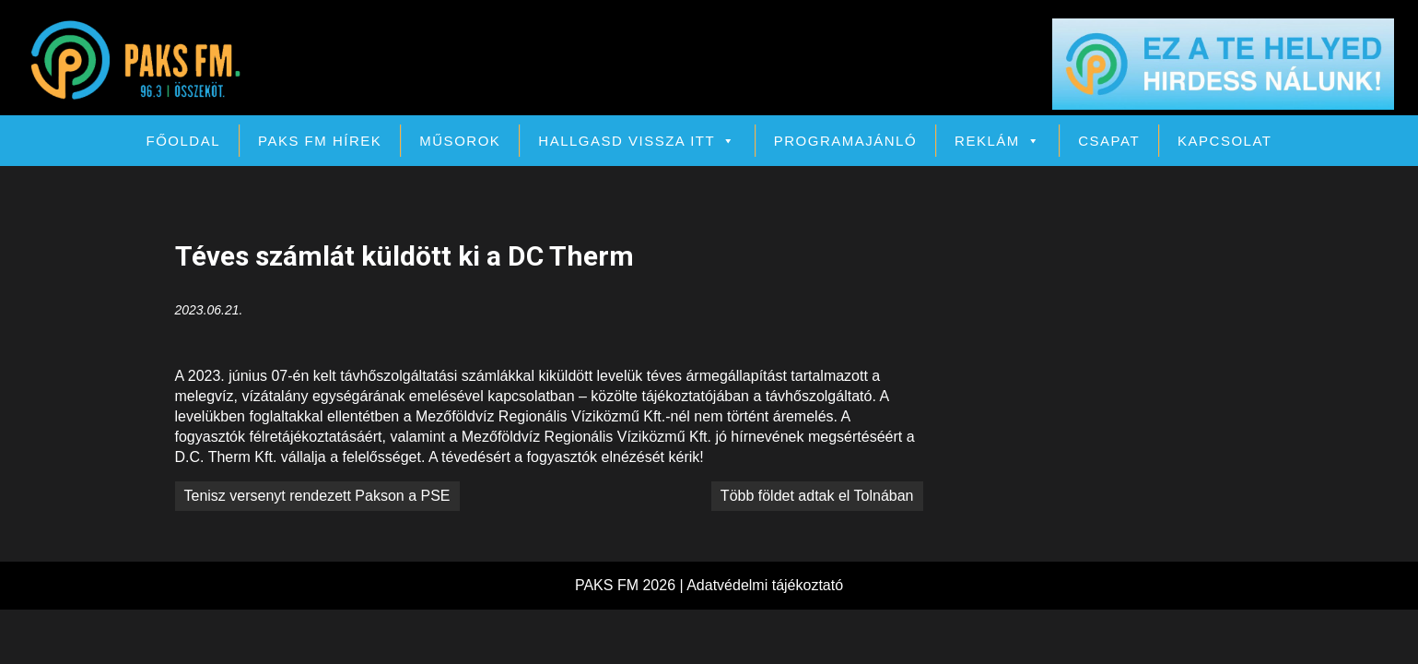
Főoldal (183, 140)
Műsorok (459, 140)
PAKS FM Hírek (319, 140)
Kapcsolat (1225, 140)
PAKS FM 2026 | (630, 585)
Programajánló (845, 140)
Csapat (1109, 140)
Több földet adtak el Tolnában (817, 496)
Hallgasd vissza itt (636, 140)
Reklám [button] (997, 140)
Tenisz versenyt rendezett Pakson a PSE (317, 496)
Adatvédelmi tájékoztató (764, 585)
